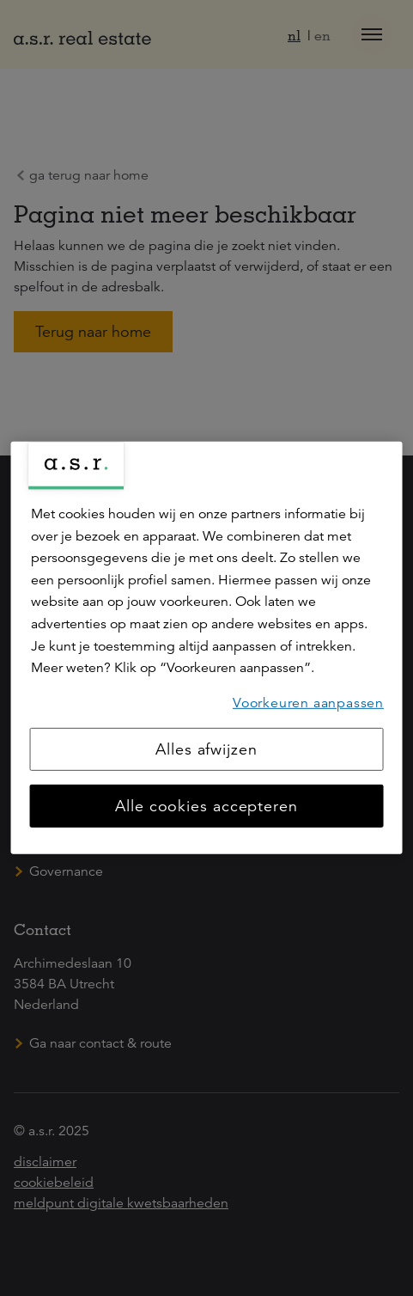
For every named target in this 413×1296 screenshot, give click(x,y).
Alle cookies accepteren (206, 806)
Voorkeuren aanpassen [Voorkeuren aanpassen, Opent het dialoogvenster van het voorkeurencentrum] (308, 703)
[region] (206, 648)
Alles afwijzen (206, 749)
